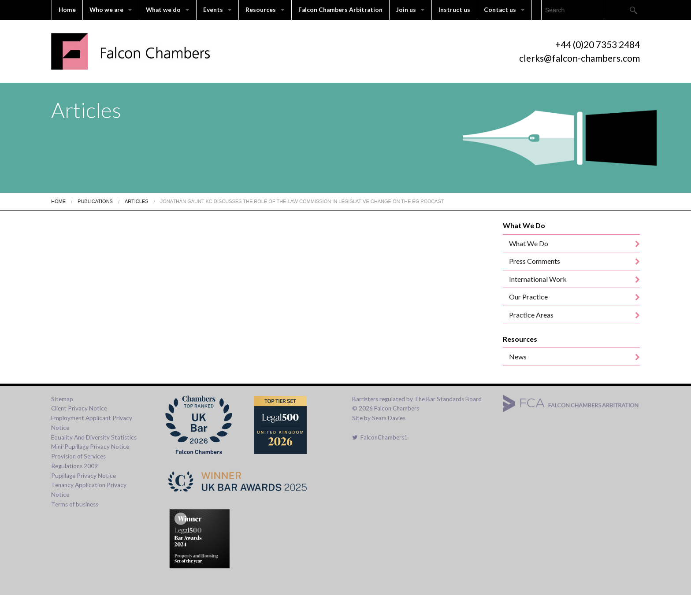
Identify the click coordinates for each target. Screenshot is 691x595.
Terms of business (74, 504)
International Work (538, 279)
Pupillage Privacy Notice (83, 475)
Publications (95, 201)
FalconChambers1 (380, 437)
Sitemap (62, 399)
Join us (406, 9)
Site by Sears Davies (378, 417)
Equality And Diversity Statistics (94, 437)
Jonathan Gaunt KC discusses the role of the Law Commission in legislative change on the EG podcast (302, 201)
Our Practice (528, 296)
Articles (137, 201)
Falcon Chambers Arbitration (340, 9)
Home (67, 9)
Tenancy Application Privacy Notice (88, 489)
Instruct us (454, 9)
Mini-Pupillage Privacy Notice (90, 446)
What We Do (528, 243)
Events (213, 9)
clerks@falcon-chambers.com (579, 57)
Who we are (106, 9)
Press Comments (534, 261)
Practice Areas (531, 314)
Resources (260, 9)
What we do (163, 9)
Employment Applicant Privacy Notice (91, 422)
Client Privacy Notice (79, 408)
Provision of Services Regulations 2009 (78, 461)
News (518, 356)
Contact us (500, 9)
